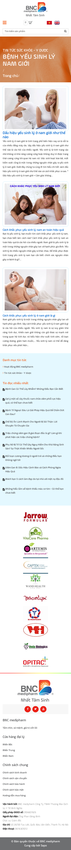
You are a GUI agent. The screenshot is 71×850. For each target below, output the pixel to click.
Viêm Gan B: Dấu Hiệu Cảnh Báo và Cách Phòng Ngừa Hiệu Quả (33, 469)
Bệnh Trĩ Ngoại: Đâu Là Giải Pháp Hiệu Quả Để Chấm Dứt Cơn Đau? (34, 412)
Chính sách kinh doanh (15, 772)
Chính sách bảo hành (14, 784)
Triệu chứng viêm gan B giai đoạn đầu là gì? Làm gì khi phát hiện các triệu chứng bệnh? (33, 435)
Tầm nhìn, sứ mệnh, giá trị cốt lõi (20, 728)
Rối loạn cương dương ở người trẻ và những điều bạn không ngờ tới (33, 458)
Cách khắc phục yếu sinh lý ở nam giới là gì (29, 315)
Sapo (44, 845)
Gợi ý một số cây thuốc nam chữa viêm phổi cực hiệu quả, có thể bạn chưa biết (33, 401)
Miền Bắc (7, 744)
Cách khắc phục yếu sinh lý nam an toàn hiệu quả (33, 230)
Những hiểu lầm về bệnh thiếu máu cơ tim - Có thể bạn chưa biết (34, 491)
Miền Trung (9, 750)
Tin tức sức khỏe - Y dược (25, 50)
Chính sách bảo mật (13, 790)
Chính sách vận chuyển (15, 778)
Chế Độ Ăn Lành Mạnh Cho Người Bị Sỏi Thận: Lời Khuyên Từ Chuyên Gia (31, 424)
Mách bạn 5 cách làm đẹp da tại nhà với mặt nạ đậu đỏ (34, 479)
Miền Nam (8, 756)
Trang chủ (10, 76)
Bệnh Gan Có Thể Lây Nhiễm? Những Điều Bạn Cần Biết (34, 389)
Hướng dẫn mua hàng (14, 795)
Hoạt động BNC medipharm (18, 366)
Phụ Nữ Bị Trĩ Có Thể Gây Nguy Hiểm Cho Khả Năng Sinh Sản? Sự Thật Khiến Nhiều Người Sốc (34, 446)
